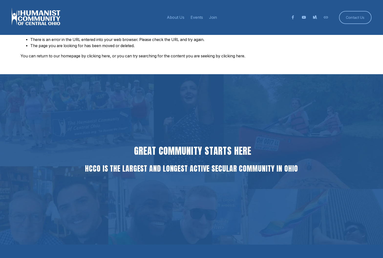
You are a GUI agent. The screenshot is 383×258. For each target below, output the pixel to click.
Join (213, 17)
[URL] (325, 17)
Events (197, 17)
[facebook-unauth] (292, 17)
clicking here (98, 56)
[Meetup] (314, 17)
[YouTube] (303, 17)
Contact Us (355, 17)
